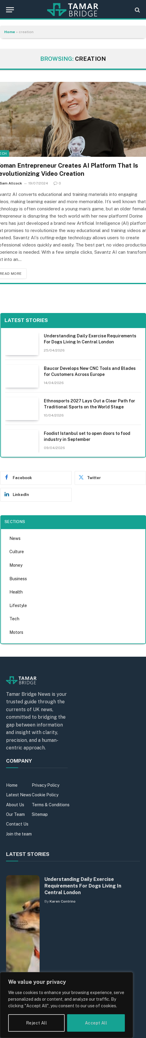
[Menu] (10, 10)
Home (9, 32)
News (15, 538)
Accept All (96, 1023)
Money (15, 565)
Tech (14, 618)
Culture (16, 551)
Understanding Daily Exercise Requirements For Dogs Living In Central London (82, 885)
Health (16, 592)
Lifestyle (18, 605)
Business (18, 578)
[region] (66, 1005)
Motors (16, 632)
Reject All (36, 1023)
